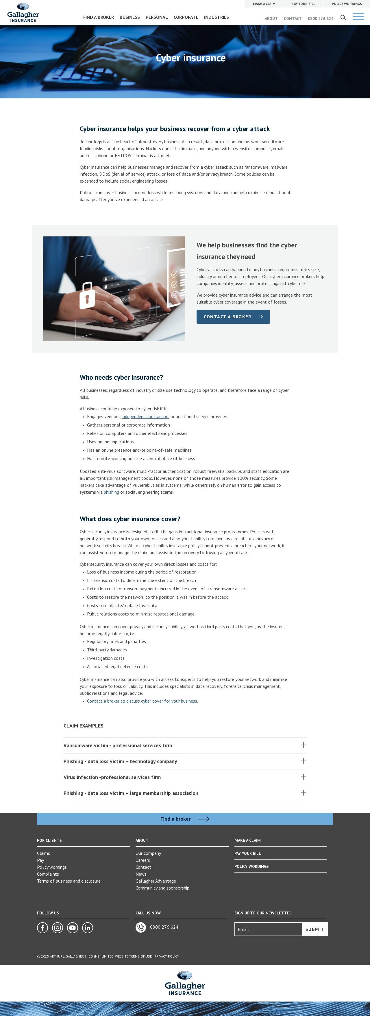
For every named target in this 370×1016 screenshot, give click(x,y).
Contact (143, 867)
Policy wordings (52, 867)
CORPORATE (186, 17)
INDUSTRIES (216, 17)
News (141, 874)
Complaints (48, 874)
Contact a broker (227, 316)
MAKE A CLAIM (247, 840)
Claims (43, 853)
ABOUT (271, 18)
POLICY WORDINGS (251, 865)
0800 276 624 (320, 18)
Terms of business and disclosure (69, 881)
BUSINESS (130, 17)
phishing (111, 492)
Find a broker (185, 819)
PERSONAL (157, 17)
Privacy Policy (166, 956)
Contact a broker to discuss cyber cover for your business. (142, 701)
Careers (143, 860)
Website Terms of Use (133, 956)
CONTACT (293, 18)
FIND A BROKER (98, 17)
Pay (40, 860)
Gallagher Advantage (156, 881)
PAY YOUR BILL (247, 853)
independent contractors (145, 416)
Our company (148, 853)
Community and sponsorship (162, 888)
